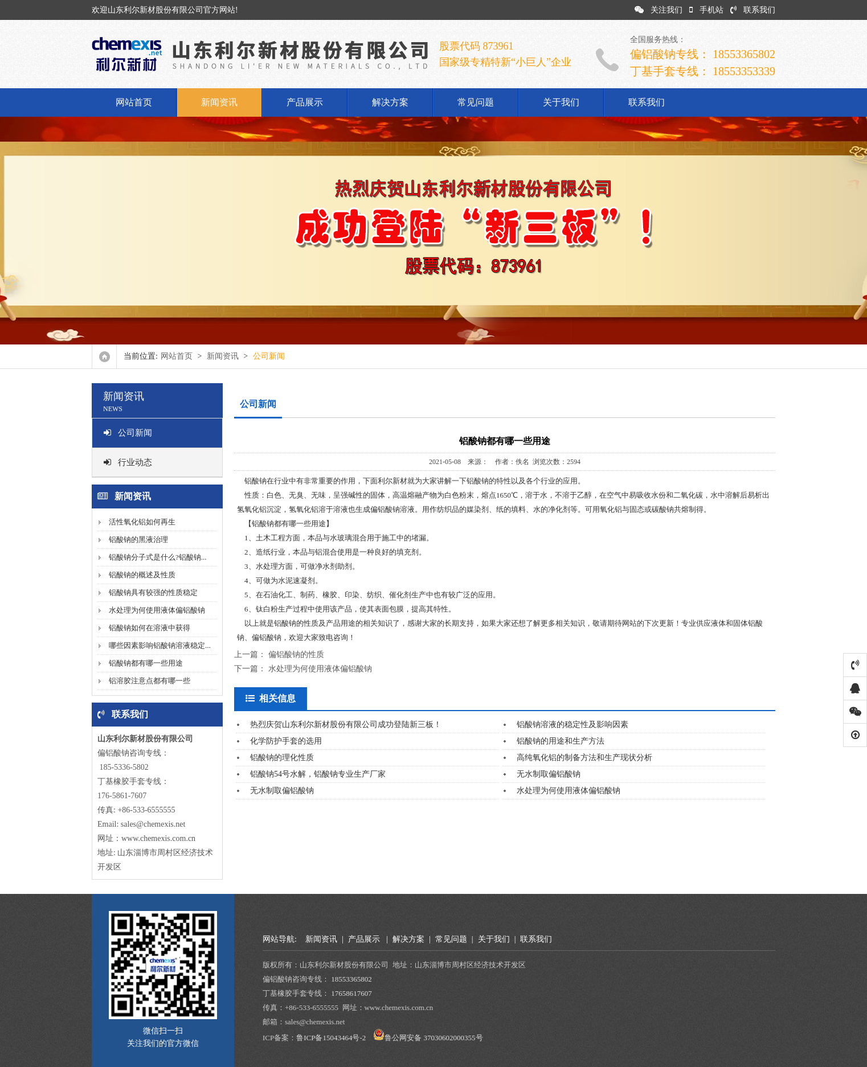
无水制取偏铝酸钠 (548, 774)
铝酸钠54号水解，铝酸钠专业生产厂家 (318, 774)
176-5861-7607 (121, 795)
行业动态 (128, 462)
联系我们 (752, 10)
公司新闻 (128, 432)
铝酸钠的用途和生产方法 (560, 741)
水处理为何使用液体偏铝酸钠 (157, 610)
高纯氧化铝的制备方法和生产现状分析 (584, 757)
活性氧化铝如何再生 (142, 522)
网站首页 (134, 102)
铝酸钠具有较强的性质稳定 (153, 592)
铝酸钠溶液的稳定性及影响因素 (572, 724)
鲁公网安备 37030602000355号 (433, 1037)
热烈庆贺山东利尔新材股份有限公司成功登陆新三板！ (345, 724)
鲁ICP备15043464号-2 (331, 1037)
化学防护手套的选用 (286, 741)
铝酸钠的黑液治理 (138, 539)
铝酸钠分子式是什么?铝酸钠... (158, 557)
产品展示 (305, 102)
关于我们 (561, 102)
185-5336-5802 (123, 767)
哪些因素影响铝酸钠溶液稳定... (160, 645)
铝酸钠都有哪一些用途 (146, 663)
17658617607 (351, 993)
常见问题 (475, 102)
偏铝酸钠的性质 (296, 654)
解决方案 (390, 102)
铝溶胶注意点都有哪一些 (149, 680)
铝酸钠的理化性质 (282, 757)
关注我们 (658, 10)
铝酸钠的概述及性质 (142, 575)
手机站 (706, 10)
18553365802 (351, 979)
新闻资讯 (219, 102)
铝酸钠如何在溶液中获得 (149, 627)
